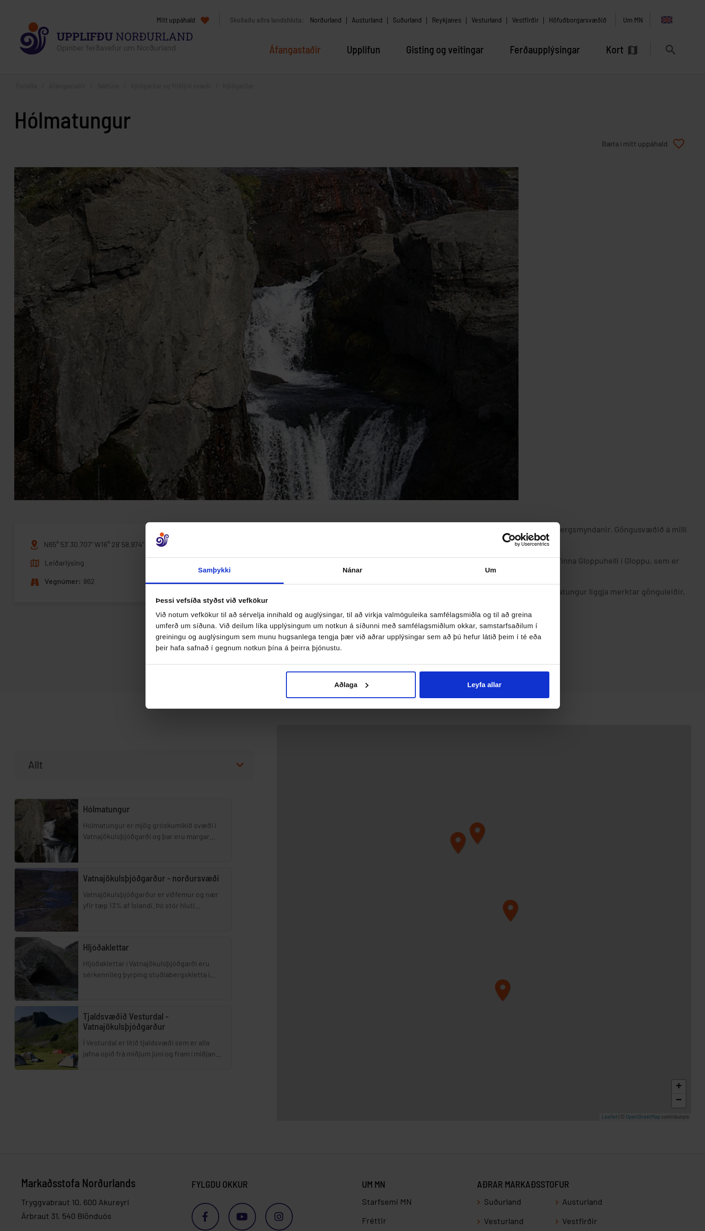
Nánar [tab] (352, 570)
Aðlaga (351, 684)
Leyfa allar (484, 684)
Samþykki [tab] (214, 570)
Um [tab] (490, 570)
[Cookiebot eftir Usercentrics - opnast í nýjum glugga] (509, 540)
